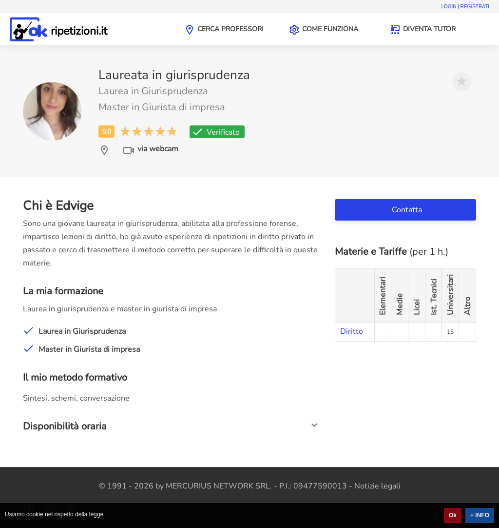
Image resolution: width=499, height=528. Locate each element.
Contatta (408, 209)
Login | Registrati (465, 6)
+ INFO (479, 515)
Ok (453, 515)
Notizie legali (377, 486)
